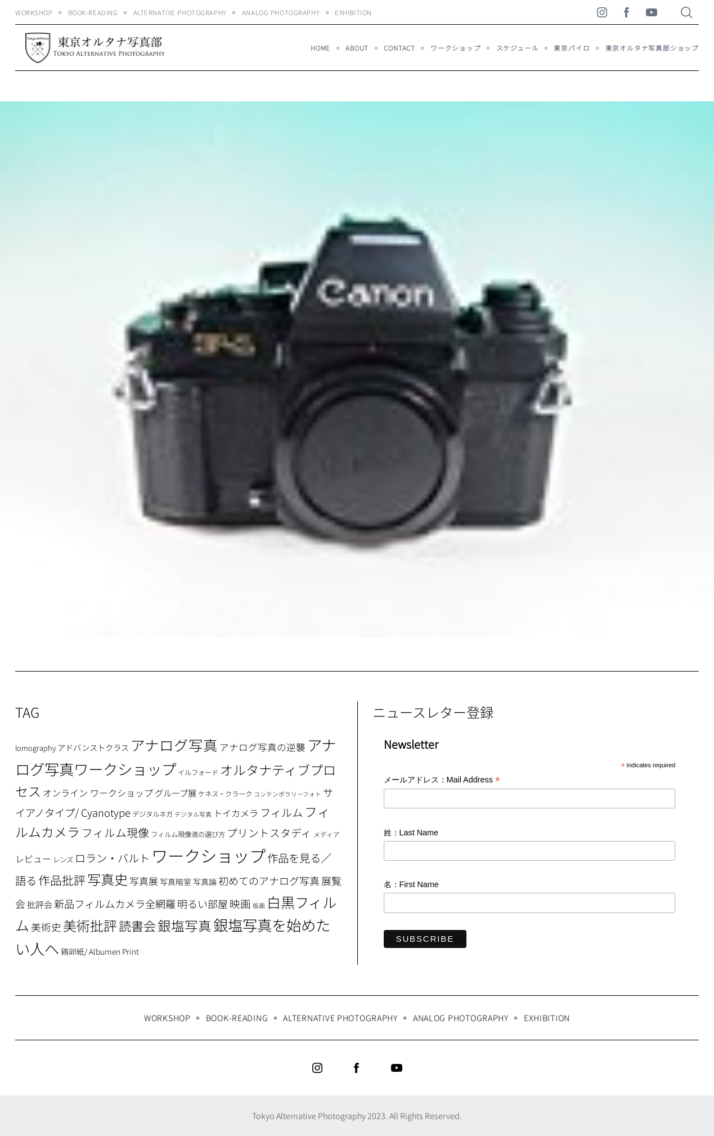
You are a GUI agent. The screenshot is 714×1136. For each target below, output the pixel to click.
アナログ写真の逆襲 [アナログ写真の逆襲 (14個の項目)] (262, 747)
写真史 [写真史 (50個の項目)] (107, 879)
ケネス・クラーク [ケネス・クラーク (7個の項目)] (225, 794)
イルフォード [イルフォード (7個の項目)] (198, 772)
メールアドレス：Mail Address (442, 780)
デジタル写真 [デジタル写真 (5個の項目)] (193, 814)
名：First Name (411, 884)
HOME (320, 47)
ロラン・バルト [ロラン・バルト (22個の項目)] (112, 858)
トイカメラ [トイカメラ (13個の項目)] (235, 813)
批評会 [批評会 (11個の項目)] (39, 904)
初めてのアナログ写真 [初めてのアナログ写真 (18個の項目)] (269, 880)
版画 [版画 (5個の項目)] (259, 905)
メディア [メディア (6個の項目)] (326, 834)
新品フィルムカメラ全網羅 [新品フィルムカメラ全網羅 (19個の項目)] (115, 903)
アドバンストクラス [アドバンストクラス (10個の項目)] (93, 747)
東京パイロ (572, 47)
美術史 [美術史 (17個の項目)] (46, 927)
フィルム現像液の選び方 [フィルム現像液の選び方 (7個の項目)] (188, 834)
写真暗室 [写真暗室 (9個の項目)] (175, 881)
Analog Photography (281, 12)
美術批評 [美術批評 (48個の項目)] (90, 925)
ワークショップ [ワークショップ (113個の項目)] (208, 855)
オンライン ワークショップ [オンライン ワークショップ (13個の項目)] (98, 792)
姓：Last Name (411, 832)
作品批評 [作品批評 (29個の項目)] (62, 879)
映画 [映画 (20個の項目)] (240, 903)
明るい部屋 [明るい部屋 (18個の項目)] (202, 903)
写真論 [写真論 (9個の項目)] (205, 881)
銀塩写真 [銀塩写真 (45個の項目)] (185, 925)
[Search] (686, 12)
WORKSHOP (34, 12)
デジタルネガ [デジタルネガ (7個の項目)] (152, 814)
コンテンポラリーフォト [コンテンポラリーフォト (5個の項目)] (287, 794)
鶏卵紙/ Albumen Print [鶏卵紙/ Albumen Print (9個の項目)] (100, 951)
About (357, 47)
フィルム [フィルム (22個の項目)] (281, 812)
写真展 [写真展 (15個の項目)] (143, 881)
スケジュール (517, 47)
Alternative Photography (180, 12)
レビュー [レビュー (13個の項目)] (33, 858)
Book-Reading (93, 12)
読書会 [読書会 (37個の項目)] (137, 925)
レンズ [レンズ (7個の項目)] (63, 860)
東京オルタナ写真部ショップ (652, 47)
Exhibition (353, 12)
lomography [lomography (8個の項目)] (35, 748)
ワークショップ (455, 47)
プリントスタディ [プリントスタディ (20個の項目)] (269, 832)
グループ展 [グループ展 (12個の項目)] (175, 792)
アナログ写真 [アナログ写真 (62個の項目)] (174, 744)
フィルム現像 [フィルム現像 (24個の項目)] (115, 832)
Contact (399, 47)
